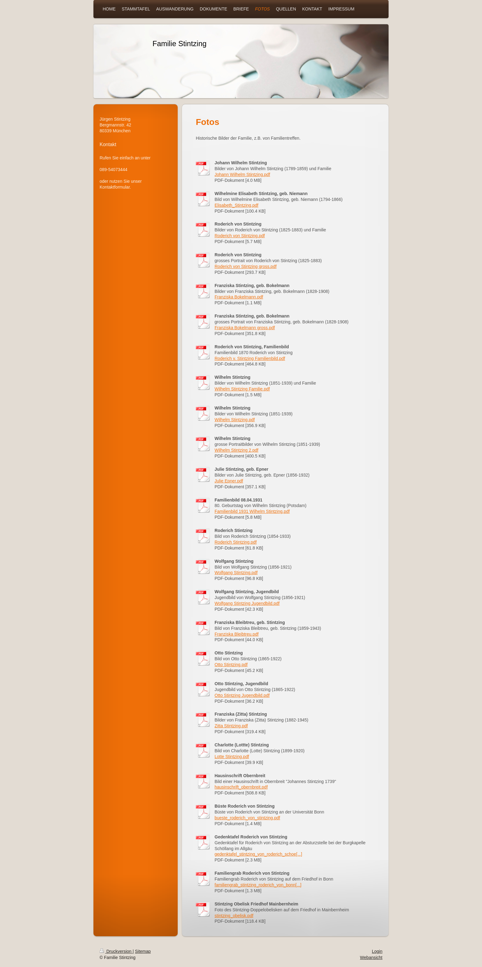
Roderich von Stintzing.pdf (240, 235)
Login (377, 951)
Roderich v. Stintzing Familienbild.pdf (250, 358)
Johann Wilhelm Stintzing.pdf (242, 174)
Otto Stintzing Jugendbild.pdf (242, 695)
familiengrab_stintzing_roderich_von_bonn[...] (258, 884)
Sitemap (143, 951)
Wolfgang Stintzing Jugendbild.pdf (247, 603)
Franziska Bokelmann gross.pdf (245, 327)
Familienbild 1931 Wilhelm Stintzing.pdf (252, 511)
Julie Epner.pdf (229, 480)
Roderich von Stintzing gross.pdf (246, 266)
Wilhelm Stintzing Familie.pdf (242, 388)
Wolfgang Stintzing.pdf (236, 572)
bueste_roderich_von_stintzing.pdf (247, 817)
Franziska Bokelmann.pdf (239, 296)
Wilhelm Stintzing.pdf (235, 419)
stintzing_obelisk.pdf (234, 915)
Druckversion (116, 951)
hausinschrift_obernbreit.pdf (241, 787)
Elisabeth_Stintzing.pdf (236, 205)
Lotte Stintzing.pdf (232, 756)
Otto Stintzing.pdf (231, 664)
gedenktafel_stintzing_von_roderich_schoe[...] (258, 854)
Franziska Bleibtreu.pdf (237, 634)
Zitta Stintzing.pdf (231, 725)
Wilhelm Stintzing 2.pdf (236, 450)
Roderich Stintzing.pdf (236, 542)
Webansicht (371, 957)
